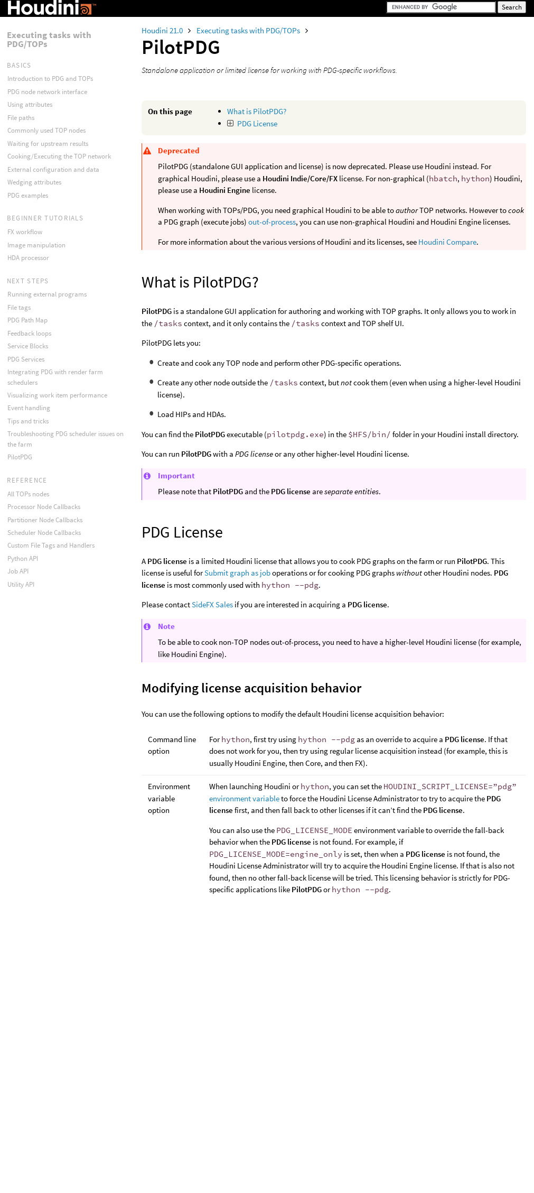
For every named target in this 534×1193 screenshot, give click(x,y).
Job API (18, 571)
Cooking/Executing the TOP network (59, 156)
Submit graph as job (237, 573)
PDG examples (27, 195)
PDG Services (25, 359)
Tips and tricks (28, 421)
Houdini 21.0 (163, 30)
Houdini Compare (447, 242)
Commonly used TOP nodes (46, 130)
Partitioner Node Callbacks (44, 519)
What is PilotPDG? (256, 111)
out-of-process (272, 222)
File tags (19, 307)
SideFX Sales (212, 604)
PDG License (257, 123)
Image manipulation (36, 245)
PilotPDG (19, 456)
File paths (20, 117)
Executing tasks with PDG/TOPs (249, 30)
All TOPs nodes (28, 493)
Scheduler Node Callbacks (44, 532)
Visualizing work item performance (57, 395)
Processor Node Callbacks (43, 506)
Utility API (20, 584)
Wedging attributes (34, 182)
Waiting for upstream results (47, 143)
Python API (22, 558)
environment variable (244, 798)
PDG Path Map (27, 320)
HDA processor (28, 257)
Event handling (28, 407)
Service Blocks (27, 345)
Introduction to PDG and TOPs (50, 78)
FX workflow (24, 231)
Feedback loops (29, 333)
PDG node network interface (47, 91)
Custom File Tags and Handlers (51, 545)
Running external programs (47, 294)
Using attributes (29, 104)
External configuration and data (53, 169)
